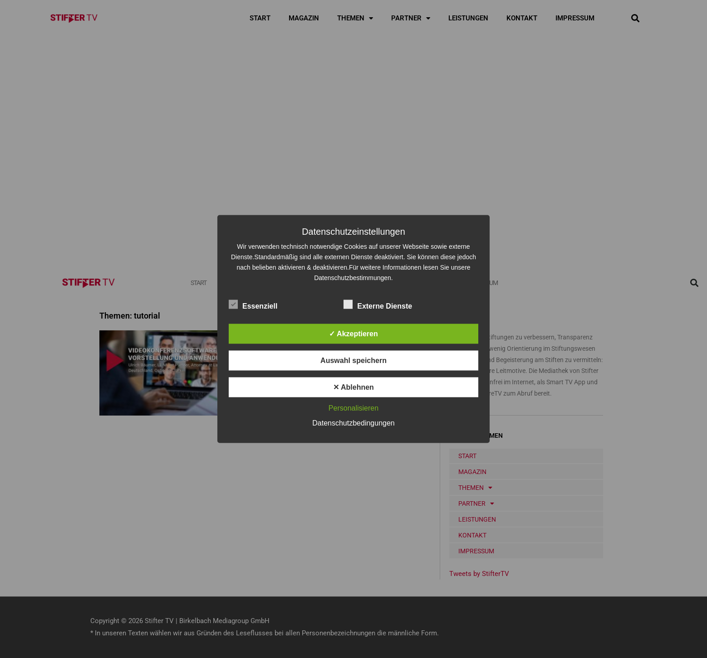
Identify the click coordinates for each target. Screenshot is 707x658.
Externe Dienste (378, 304)
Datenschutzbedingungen (353, 423)
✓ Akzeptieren (353, 334)
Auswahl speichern (353, 360)
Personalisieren (353, 408)
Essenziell (253, 304)
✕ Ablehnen (353, 387)
